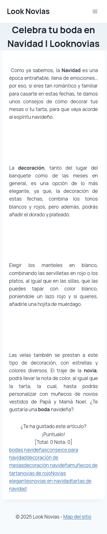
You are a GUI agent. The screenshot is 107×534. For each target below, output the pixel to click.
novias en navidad (51, 481)
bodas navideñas (28, 449)
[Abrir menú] (95, 11)
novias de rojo (35, 473)
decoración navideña (47, 465)
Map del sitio (77, 516)
